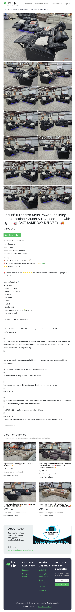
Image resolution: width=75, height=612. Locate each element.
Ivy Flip (7, 10)
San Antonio (24, 10)
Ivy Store (42, 586)
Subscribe (62, 584)
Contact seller (12, 235)
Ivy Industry (43, 570)
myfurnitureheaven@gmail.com (20, 550)
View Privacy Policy (45, 607)
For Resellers (57, 4)
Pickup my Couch (41, 4)
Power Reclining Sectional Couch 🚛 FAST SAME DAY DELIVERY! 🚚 (19, 505)
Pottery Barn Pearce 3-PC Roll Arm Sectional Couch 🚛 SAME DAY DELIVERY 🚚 (55, 505)
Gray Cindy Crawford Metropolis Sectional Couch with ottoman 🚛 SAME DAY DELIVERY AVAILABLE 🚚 (55, 465)
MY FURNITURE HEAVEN (38, 10)
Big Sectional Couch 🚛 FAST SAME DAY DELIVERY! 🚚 (18, 464)
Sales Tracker (44, 590)
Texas (15, 10)
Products (28, 4)
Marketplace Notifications (44, 575)
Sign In (67, 4)
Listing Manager (42, 581)
